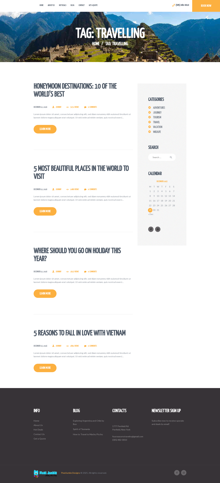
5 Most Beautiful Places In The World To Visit (81, 173)
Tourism (157, 117)
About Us (38, 425)
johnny (58, 107)
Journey (157, 112)
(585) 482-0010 (119, 440)
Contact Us (39, 434)
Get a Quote (40, 438)
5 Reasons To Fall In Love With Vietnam (79, 333)
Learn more (45, 129)
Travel (156, 122)
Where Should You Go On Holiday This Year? (77, 255)
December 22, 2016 (40, 107)
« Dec (150, 214)
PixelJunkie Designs (70, 473)
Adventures (159, 108)
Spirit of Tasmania (81, 429)
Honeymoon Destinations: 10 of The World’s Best (75, 90)
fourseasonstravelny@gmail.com (127, 436)
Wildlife (157, 132)
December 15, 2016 (40, 346)
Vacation (157, 127)
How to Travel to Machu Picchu (88, 434)
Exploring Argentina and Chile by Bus (88, 422)
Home (95, 44)
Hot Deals (38, 429)
